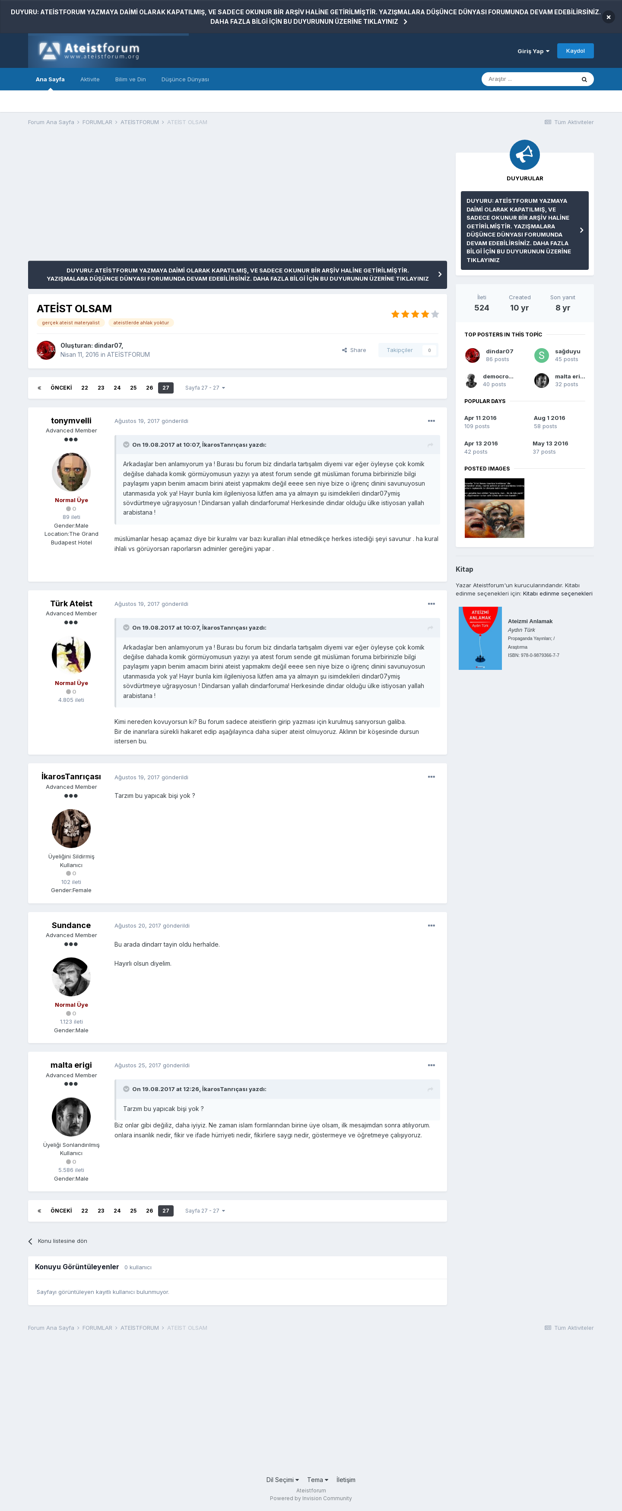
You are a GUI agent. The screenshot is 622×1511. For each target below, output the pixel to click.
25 (133, 387)
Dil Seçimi (283, 1479)
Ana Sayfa (50, 83)
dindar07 (107, 345)
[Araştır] (528, 79)
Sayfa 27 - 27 (205, 387)
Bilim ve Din (130, 79)
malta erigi (71, 1064)
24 (117, 387)
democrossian (503, 376)
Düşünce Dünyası (185, 79)
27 (165, 387)
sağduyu (568, 351)
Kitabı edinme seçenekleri (558, 593)
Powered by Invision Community (311, 1498)
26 (149, 387)
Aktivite (90, 79)
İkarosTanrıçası (225, 444)
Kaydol (575, 50)
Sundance (71, 925)
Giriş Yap (533, 51)
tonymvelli (71, 420)
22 (84, 387)
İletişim (345, 1479)
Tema (317, 1479)
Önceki (61, 387)
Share (354, 349)
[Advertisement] (185, 200)
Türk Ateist (71, 603)
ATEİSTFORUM (128, 354)
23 (101, 387)
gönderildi (151, 420)
